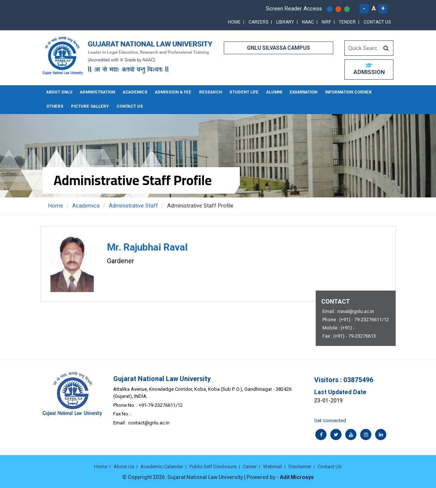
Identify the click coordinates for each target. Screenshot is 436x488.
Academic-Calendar (161, 466)
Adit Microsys (297, 477)
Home (234, 22)
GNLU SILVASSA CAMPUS (278, 48)
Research (207, 92)
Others (380, 92)
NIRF (326, 22)
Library (285, 22)
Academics (134, 92)
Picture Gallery (64, 106)
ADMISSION (369, 69)
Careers (258, 22)
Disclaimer (299, 466)
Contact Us (377, 22)
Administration (97, 92)
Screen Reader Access (294, 8)
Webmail (272, 466)
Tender (347, 22)
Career (250, 466)
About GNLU (59, 92)
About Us (124, 466)
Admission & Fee (171, 92)
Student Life (240, 92)
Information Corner (342, 92)
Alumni (269, 92)
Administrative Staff (133, 205)
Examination (298, 92)
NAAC (308, 22)
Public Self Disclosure (212, 466)
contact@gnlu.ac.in (149, 422)
